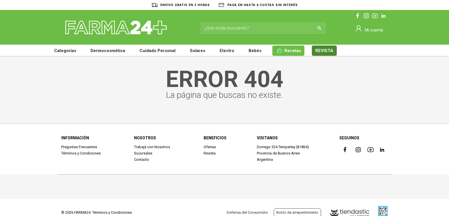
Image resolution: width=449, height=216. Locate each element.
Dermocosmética (107, 50)
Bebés (255, 50)
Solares (197, 50)
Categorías (65, 50)
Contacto (141, 159)
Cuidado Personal (157, 50)
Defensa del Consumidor (247, 212)
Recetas (289, 50)
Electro (227, 50)
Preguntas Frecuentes (79, 147)
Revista (210, 153)
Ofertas (210, 147)
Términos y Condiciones (81, 153)
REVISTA (324, 50)
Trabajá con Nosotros (152, 147)
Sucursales (143, 153)
